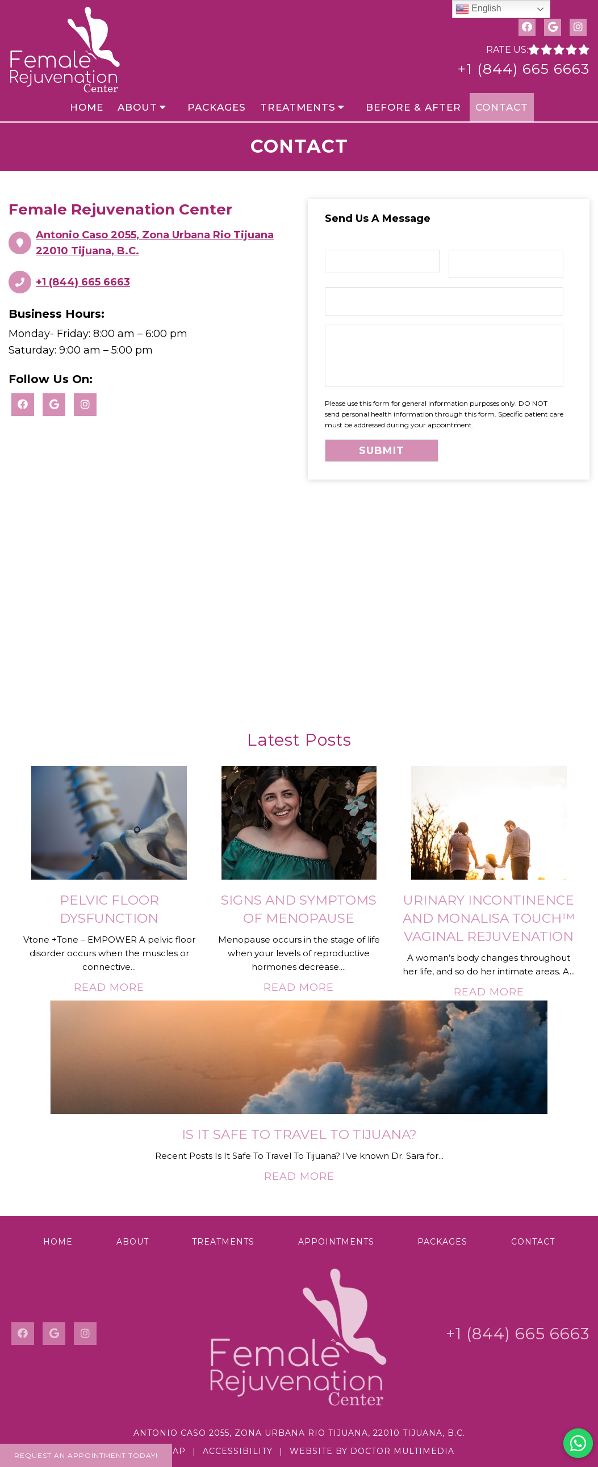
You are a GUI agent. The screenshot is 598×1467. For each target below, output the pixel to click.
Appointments (336, 1242)
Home (86, 107)
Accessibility (238, 1451)
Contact (501, 107)
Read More (109, 987)
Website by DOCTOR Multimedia (372, 1451)
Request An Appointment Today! (86, 1455)
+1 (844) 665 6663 (523, 68)
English (478, 9)
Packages (216, 107)
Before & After (413, 107)
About (137, 107)
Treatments (298, 107)
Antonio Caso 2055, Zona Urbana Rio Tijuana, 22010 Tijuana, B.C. (299, 1433)
